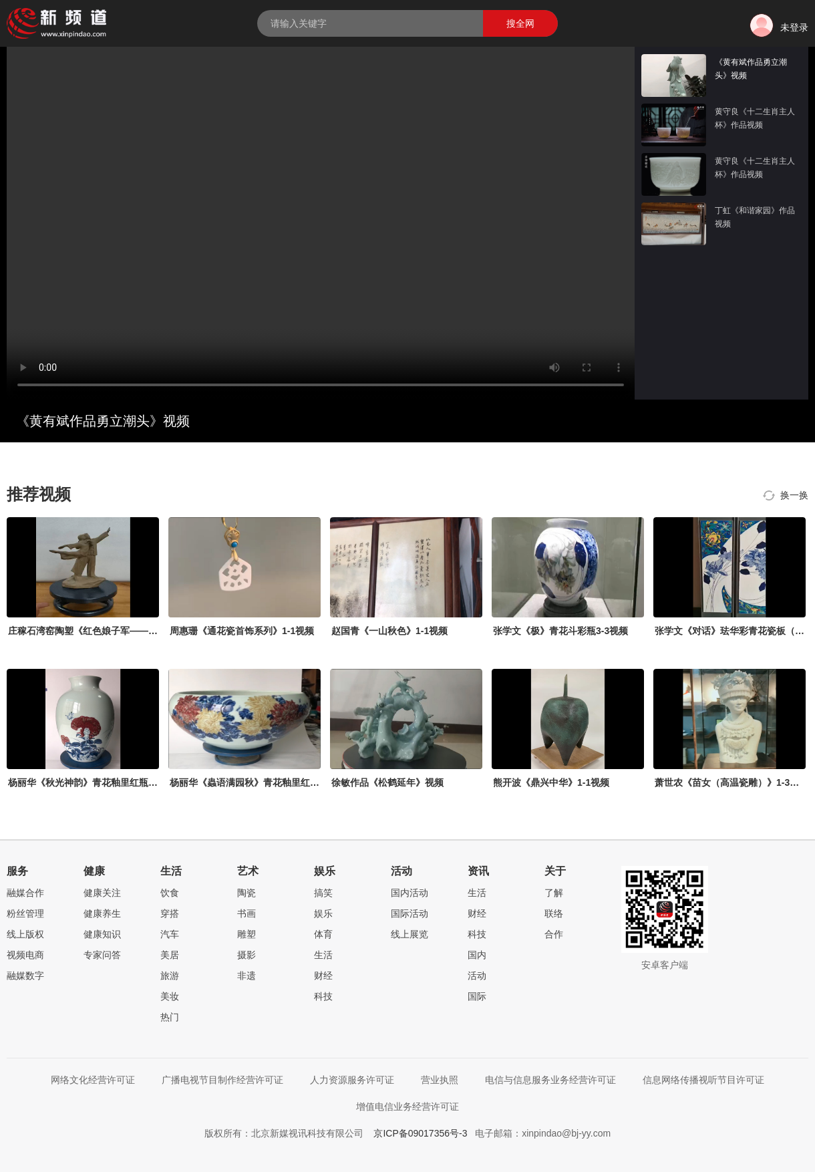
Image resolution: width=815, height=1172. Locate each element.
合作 (553, 934)
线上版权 (25, 934)
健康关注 (102, 892)
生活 (323, 954)
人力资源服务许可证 (352, 1079)
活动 (477, 975)
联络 (553, 913)
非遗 (246, 975)
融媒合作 (25, 892)
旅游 (169, 975)
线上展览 (409, 934)
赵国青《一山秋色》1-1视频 (389, 630)
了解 (553, 892)
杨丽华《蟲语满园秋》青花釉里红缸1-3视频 (260, 782)
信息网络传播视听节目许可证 (703, 1079)
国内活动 (409, 892)
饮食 (169, 892)
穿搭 (169, 913)
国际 (477, 996)
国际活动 (409, 913)
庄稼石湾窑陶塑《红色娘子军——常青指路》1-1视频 (117, 630)
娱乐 (323, 913)
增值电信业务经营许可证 (407, 1106)
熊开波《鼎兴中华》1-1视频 (551, 782)
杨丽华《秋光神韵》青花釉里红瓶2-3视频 (94, 782)
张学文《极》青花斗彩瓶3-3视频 (560, 630)
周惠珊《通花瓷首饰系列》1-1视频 (242, 630)
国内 (477, 954)
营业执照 (439, 1079)
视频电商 (25, 954)
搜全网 (520, 23)
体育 (323, 934)
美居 (169, 954)
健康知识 (102, 934)
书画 (246, 913)
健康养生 (102, 913)
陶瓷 (246, 892)
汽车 (169, 934)
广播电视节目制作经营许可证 (222, 1079)
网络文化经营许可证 (93, 1079)
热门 (169, 1017)
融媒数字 (25, 975)
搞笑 (323, 892)
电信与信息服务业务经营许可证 (550, 1079)
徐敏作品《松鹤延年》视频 (387, 782)
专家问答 (102, 954)
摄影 (246, 954)
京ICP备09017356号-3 (420, 1133)
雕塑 (246, 934)
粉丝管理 (25, 913)
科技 (323, 996)
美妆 (169, 996)
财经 (323, 975)
